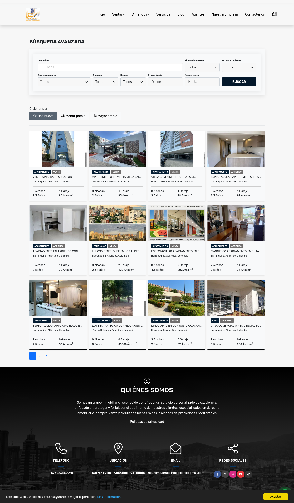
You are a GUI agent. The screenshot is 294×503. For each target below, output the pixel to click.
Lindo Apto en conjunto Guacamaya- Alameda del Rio (176, 325)
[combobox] (202, 67)
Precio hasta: (192, 75)
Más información (109, 497)
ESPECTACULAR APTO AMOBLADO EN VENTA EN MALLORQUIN (58, 325)
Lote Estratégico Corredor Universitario (117, 325)
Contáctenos (255, 14)
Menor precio (73, 116)
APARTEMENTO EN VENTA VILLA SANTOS (117, 176)
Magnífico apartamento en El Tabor (236, 251)
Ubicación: (43, 60)
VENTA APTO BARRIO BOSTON (52, 176)
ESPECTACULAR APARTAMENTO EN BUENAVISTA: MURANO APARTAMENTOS (176, 251)
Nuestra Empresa (225, 14)
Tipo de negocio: (47, 75)
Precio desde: (155, 75)
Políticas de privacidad (147, 422)
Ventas (117, 14)
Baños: (124, 75)
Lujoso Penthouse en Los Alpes (115, 251)
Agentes (198, 14)
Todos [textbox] (191, 67)
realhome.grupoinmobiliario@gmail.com (176, 473)
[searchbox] (64, 82)
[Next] (53, 356)
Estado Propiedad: (232, 60)
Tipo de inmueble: (194, 60)
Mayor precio (105, 116)
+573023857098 (61, 473)
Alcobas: (97, 75)
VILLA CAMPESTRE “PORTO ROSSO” (174, 176)
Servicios (163, 14)
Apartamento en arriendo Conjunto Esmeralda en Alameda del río (58, 251)
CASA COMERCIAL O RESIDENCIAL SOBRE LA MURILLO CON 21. (236, 325)
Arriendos (139, 14)
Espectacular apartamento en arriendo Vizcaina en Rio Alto (236, 176)
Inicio (101, 14)
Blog (180, 14)
